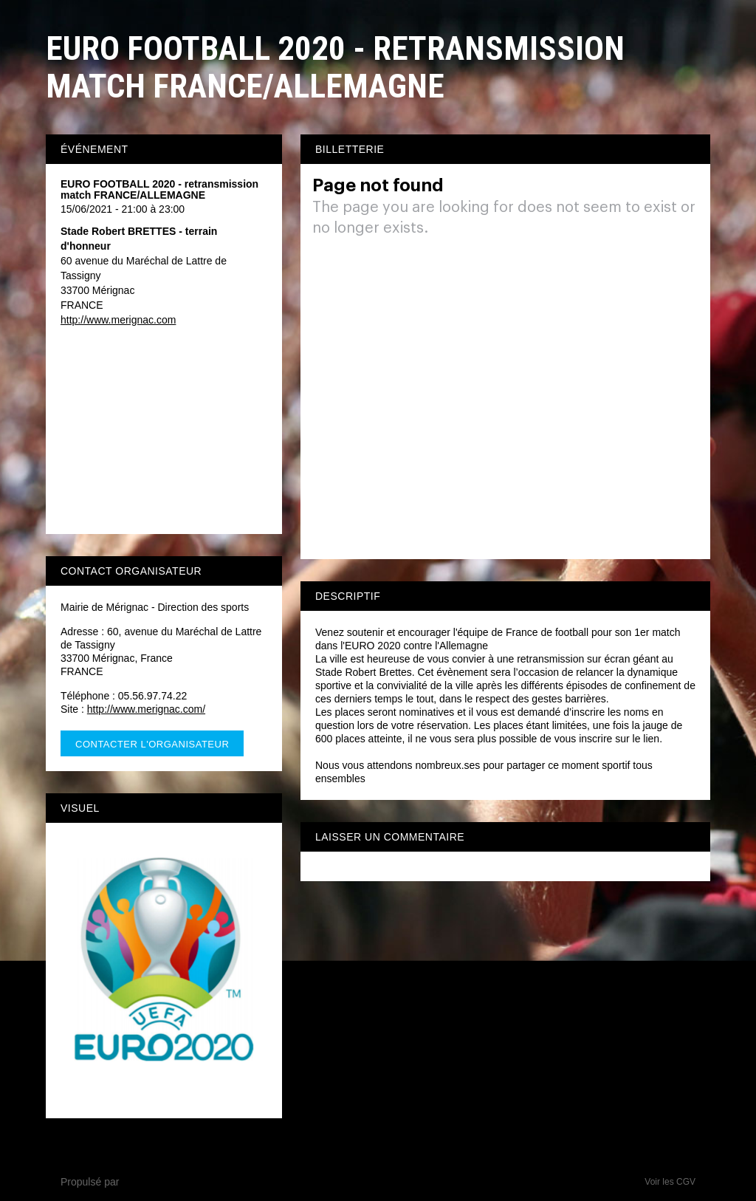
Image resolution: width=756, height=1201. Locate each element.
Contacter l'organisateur (152, 744)
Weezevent (147, 1182)
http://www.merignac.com (118, 320)
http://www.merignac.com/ (146, 709)
